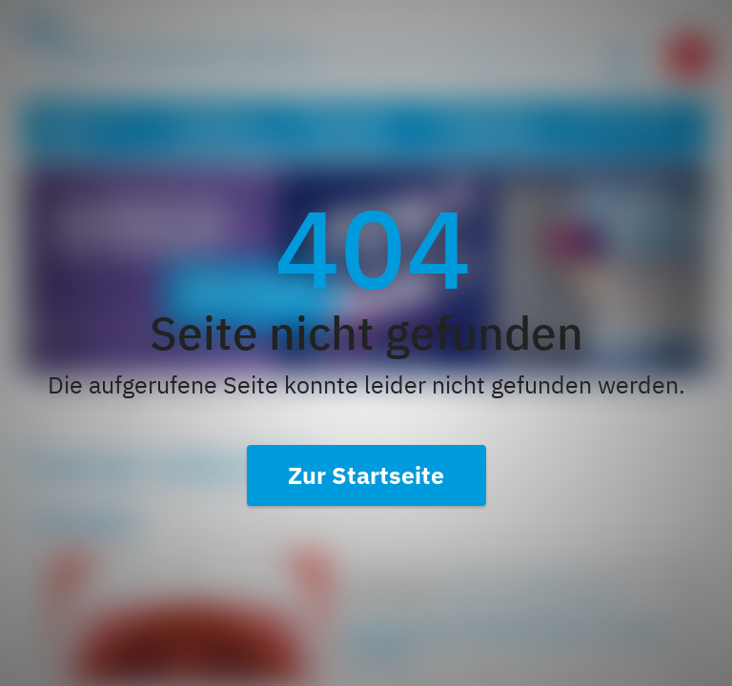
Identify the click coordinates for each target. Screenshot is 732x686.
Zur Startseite (366, 475)
